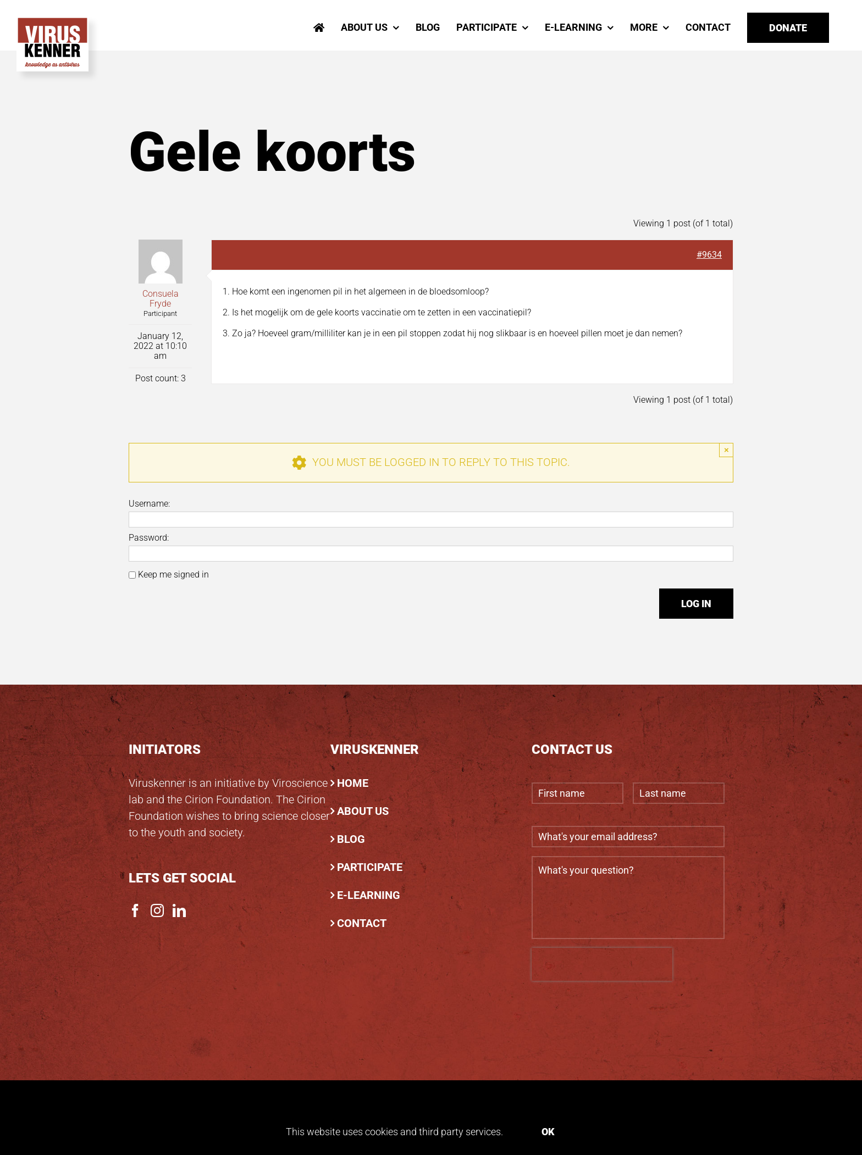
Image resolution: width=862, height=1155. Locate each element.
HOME (352, 783)
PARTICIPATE (369, 867)
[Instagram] (157, 910)
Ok (548, 1131)
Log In (696, 603)
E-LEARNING (368, 895)
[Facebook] (135, 910)
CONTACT (361, 923)
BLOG (351, 839)
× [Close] (726, 449)
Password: (149, 538)
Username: (149, 504)
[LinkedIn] (179, 910)
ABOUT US (363, 811)
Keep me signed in (173, 575)
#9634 (709, 254)
